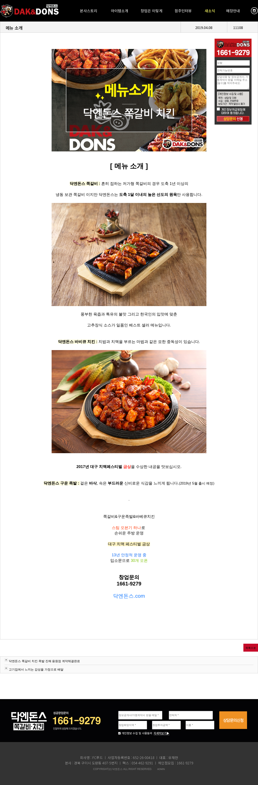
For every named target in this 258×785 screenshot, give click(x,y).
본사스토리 (88, 10)
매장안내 (233, 10)
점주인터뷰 (183, 10)
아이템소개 (119, 10)
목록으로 (251, 647)
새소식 (210, 10)
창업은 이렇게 (151, 10)
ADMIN (161, 769)
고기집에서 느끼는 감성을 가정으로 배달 (36, 669)
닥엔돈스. (124, 596)
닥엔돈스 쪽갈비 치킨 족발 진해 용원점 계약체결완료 (44, 661)
